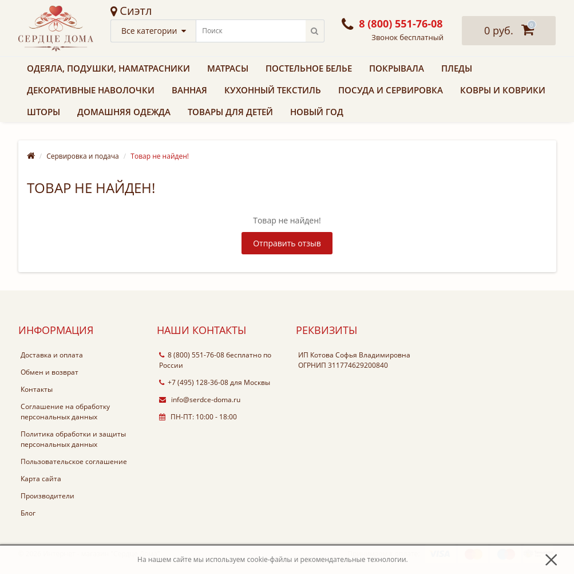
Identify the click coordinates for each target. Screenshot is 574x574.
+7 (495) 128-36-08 (193, 382)
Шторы (43, 111)
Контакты (37, 389)
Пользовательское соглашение (74, 461)
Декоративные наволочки (91, 90)
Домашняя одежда (124, 111)
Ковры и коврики (502, 90)
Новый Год (316, 111)
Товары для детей (230, 111)
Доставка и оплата (52, 355)
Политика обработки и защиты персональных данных (73, 439)
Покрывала (396, 68)
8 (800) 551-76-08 (191, 355)
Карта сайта (41, 478)
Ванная (189, 90)
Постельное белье (309, 68)
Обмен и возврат (49, 372)
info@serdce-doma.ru (199, 399)
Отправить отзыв (287, 243)
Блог (28, 513)
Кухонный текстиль (272, 90)
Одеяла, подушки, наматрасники (108, 68)
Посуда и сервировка (390, 90)
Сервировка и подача (82, 156)
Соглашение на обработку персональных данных (65, 412)
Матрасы (227, 68)
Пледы (456, 68)
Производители (47, 496)
